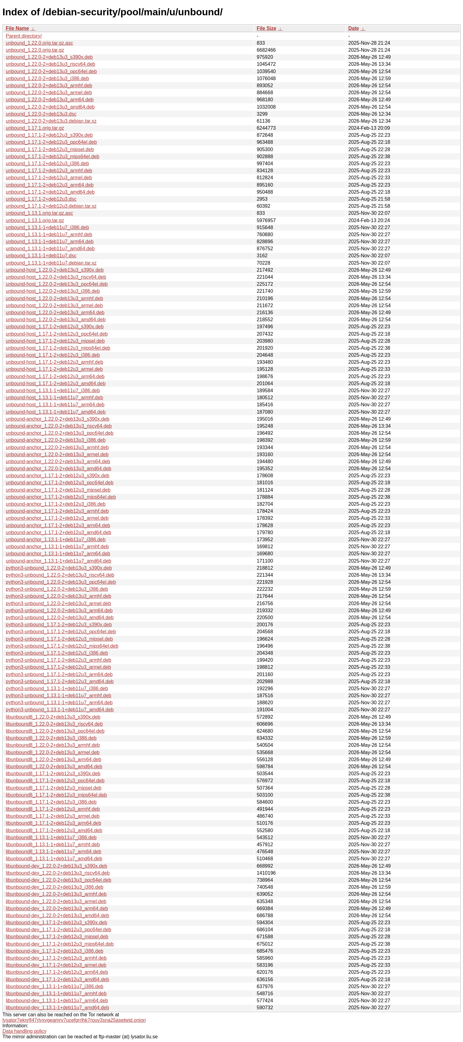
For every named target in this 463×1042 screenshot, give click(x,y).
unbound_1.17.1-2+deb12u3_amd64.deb (50, 192)
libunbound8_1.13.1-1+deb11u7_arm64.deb (53, 851)
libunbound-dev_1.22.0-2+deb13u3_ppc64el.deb (58, 880)
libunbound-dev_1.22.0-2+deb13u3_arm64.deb (57, 908)
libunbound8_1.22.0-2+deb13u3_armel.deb (52, 752)
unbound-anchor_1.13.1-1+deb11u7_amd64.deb (58, 561)
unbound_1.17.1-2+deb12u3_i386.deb (47, 163)
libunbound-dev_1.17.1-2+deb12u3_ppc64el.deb (58, 929)
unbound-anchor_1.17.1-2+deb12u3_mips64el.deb (61, 497)
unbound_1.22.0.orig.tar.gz (35, 50)
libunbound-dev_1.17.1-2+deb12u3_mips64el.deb (60, 944)
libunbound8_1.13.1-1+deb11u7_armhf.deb (53, 844)
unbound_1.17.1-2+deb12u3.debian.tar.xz (51, 206)
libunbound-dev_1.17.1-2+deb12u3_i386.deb (54, 951)
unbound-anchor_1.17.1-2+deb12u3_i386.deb (56, 504)
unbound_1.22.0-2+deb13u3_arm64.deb (50, 99)
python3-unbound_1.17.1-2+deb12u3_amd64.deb (60, 681)
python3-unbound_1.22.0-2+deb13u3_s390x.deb (59, 568)
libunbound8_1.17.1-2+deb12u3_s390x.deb (53, 773)
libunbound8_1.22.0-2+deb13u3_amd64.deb (54, 766)
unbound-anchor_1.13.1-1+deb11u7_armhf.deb (57, 546)
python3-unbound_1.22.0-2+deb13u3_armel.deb (58, 603)
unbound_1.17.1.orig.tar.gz (35, 128)
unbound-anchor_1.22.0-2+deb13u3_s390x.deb (57, 419)
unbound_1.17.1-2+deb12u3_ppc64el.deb (51, 142)
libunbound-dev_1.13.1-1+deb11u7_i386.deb (54, 986)
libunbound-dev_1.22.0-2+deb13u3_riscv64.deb (57, 873)
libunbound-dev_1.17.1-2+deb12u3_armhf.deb (56, 958)
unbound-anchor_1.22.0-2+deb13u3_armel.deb (57, 454)
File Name (17, 28)
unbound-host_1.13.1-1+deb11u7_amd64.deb (56, 412)
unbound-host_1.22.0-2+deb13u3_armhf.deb (54, 298)
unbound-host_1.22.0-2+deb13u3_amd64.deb (56, 319)
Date (353, 28)
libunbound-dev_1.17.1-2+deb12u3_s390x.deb (56, 922)
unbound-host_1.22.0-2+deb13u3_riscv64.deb (56, 277)
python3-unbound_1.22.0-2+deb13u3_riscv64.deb (60, 575)
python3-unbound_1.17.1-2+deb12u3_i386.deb (57, 653)
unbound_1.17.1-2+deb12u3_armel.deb (49, 177)
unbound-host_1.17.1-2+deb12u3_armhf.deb (54, 362)
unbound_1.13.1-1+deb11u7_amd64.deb (50, 248)
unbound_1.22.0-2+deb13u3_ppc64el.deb (51, 71)
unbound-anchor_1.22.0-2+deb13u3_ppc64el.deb (59, 433)
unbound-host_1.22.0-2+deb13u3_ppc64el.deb (57, 284)
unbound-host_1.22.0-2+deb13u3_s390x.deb (55, 270)
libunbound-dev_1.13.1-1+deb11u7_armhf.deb (56, 993)
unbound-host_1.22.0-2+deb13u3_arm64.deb (55, 312)
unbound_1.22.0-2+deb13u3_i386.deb (47, 78)
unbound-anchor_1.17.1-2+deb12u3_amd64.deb (58, 532)
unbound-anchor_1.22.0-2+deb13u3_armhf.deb (57, 447)
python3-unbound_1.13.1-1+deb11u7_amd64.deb (60, 709)
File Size (266, 28)
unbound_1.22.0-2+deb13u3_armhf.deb (49, 85)
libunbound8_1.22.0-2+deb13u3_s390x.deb (53, 717)
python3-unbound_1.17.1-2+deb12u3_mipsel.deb (59, 639)
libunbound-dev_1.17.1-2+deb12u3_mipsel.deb (57, 936)
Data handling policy (24, 1031)
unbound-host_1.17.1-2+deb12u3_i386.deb (53, 355)
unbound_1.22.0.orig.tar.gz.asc (39, 43)
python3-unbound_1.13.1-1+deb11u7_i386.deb (57, 688)
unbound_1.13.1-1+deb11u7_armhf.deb (49, 234)
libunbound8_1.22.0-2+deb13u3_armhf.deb (53, 745)
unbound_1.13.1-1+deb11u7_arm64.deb (50, 241)
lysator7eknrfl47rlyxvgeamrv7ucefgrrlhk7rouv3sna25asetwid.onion (74, 1020)
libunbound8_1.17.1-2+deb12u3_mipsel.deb (54, 788)
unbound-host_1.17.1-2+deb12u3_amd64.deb (56, 383)
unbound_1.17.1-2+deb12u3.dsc (41, 199)
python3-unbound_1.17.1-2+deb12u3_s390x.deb (59, 624)
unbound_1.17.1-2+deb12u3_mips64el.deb (52, 156)
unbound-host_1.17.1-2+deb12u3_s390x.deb (55, 326)
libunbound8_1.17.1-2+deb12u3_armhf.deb (53, 809)
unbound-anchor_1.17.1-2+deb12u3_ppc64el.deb (59, 482)
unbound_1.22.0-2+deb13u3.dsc (41, 114)
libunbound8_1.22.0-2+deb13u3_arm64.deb (53, 759)
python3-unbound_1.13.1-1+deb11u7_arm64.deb (59, 702)
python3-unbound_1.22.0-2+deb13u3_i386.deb (57, 589)
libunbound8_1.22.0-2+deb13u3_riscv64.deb (54, 724)
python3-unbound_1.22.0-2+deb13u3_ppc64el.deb (61, 582)
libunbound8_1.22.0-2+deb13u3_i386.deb (51, 738)
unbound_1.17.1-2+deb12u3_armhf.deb (49, 170)
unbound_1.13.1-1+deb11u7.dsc (41, 255)
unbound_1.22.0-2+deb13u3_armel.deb (49, 92)
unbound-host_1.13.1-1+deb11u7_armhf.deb (54, 397)
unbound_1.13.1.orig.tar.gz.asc (39, 213)
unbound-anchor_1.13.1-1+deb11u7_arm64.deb (58, 553)
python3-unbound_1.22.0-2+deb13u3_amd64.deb (60, 617)
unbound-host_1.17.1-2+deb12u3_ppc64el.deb (57, 334)
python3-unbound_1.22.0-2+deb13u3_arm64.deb (59, 610)
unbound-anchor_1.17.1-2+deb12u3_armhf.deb (57, 511)
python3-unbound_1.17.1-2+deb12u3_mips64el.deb (62, 646)
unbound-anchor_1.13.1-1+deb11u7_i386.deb (56, 539)
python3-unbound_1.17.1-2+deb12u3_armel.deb (58, 667)
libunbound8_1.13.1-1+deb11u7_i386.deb (51, 837)
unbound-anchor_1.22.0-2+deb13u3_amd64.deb (58, 468)
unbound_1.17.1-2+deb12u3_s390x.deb (49, 135)
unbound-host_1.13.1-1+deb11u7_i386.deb (53, 390)
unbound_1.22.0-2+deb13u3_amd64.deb (50, 107)
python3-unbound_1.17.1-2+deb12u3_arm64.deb (59, 674)
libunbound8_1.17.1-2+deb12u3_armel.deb (52, 816)
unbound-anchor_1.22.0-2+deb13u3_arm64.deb (58, 461)
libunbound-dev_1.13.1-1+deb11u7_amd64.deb (57, 1007)
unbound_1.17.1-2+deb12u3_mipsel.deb (50, 149)
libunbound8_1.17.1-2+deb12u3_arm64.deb (53, 823)
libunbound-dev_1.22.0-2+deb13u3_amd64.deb (57, 915)
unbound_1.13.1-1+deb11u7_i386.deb (47, 227)
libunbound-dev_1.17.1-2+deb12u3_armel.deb (56, 965)
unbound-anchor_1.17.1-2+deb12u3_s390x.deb (57, 475)
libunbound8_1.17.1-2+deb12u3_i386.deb (51, 802)
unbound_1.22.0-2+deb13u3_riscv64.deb (50, 64)
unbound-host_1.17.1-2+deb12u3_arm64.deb (55, 376)
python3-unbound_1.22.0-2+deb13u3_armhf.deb (58, 596)
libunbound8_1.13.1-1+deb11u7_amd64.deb (54, 858)
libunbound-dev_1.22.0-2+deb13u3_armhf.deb (56, 894)
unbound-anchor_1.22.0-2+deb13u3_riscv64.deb (59, 426)
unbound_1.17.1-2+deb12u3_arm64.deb (50, 185)
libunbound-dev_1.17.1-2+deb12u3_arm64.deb (57, 972)
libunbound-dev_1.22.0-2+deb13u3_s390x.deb (56, 866)
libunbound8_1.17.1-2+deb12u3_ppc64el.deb (55, 780)
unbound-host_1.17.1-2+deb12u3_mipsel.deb (55, 341)
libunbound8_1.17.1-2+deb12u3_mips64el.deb (56, 795)
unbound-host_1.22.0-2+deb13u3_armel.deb (54, 305)
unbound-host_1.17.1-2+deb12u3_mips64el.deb (58, 348)
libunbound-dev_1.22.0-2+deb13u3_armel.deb (56, 901)
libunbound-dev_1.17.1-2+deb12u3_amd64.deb (57, 979)
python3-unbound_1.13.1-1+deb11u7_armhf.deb (58, 695)
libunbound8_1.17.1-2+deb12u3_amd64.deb (54, 830)
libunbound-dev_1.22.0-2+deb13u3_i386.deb (54, 887)
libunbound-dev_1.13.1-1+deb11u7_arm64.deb (57, 1000)
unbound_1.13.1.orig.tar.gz (35, 220)
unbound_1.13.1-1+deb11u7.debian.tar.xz (51, 263)
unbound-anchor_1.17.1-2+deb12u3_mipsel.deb (58, 490)
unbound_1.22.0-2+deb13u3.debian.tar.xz (51, 121)
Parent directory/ (24, 36)
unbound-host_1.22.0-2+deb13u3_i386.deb (53, 291)
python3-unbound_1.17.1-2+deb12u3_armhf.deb (58, 660)
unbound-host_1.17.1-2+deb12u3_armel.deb (54, 369)
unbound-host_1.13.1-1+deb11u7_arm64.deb (55, 404)
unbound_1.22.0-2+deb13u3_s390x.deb (49, 57)
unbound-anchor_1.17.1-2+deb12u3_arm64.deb (58, 525)
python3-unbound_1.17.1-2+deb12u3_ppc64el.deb (61, 631)
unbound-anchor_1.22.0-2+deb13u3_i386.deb (56, 440)
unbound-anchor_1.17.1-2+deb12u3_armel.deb (57, 518)
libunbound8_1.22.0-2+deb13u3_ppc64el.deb (55, 731)
